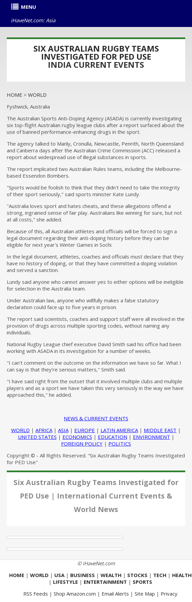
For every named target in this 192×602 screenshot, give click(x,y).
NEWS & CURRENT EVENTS (96, 418)
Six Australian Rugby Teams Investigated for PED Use (96, 52)
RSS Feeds (35, 593)
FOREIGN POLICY (82, 443)
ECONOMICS (77, 436)
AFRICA (43, 430)
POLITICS (119, 443)
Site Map (145, 593)
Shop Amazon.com (75, 593)
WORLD (20, 430)
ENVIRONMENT (151, 436)
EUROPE (84, 430)
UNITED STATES (37, 436)
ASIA (63, 430)
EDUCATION (112, 436)
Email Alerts (115, 593)
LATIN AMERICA (119, 430)
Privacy (169, 593)
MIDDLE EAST (160, 430)
